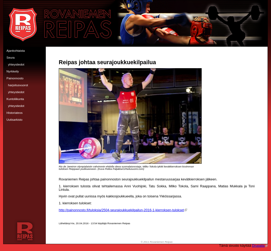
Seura (11, 57)
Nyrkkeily (13, 71)
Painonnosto (15, 78)
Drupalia (260, 246)
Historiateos (15, 112)
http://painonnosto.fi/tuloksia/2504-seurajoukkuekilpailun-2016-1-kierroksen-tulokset (123, 210)
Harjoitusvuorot (18, 85)
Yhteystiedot (16, 64)
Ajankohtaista (16, 50)
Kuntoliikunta (15, 99)
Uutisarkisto (14, 119)
